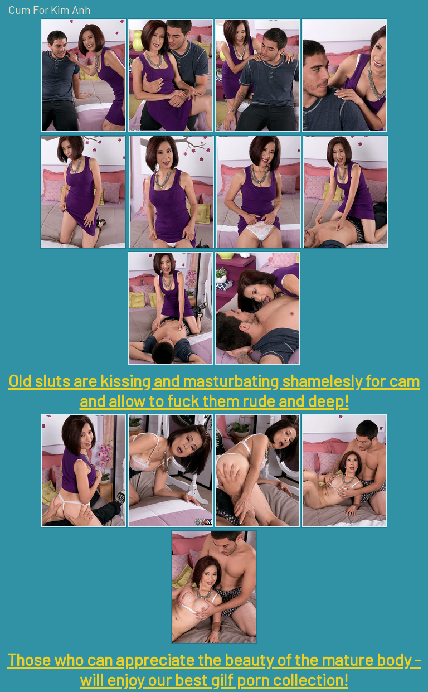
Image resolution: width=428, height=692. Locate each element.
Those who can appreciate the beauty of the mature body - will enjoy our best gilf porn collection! (214, 669)
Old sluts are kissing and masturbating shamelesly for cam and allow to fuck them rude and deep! (214, 390)
